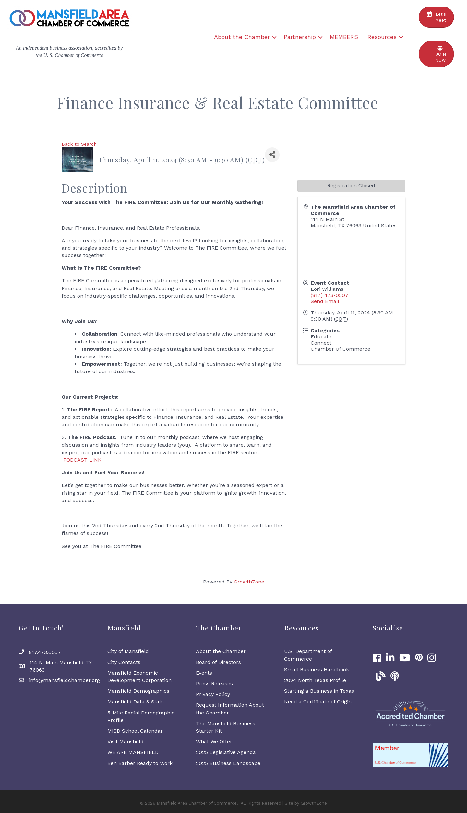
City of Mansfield (128, 651)
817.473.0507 (45, 652)
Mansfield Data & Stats (135, 702)
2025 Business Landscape (228, 763)
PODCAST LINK (82, 460)
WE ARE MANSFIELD (133, 752)
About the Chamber (242, 36)
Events (204, 673)
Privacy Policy (213, 694)
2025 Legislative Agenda (226, 752)
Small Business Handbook (316, 669)
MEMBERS (344, 36)
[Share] (272, 154)
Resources (382, 36)
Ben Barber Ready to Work (140, 763)
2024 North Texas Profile (315, 680)
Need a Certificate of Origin (318, 702)
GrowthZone (249, 582)
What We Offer (214, 741)
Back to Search (79, 144)
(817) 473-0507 (329, 295)
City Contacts (123, 662)
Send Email (325, 301)
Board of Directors (218, 662)
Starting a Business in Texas (319, 691)
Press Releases (214, 683)
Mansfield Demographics (138, 691)
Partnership (300, 36)
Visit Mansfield (125, 741)
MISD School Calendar (135, 731)
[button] (436, 17)
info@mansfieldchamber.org (64, 680)
